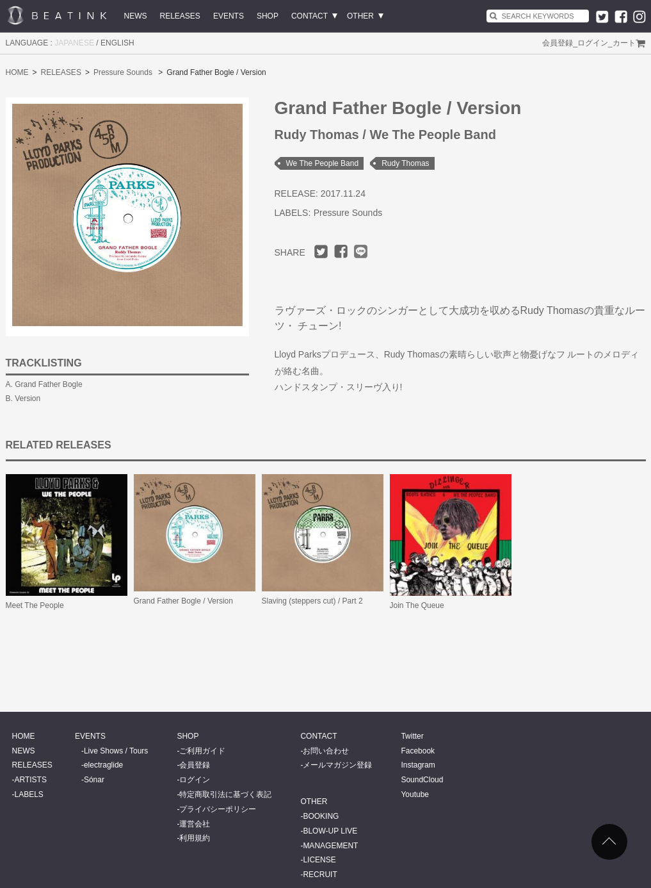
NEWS (135, 16)
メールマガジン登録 (337, 765)
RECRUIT (320, 874)
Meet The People (35, 605)
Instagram (418, 765)
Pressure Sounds (122, 72)
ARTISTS (31, 779)
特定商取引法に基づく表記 (225, 794)
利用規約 (194, 838)
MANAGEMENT (330, 845)
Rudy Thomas (405, 163)
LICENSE (319, 859)
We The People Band (322, 163)
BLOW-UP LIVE (330, 830)
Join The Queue (417, 605)
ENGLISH (117, 42)
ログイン (592, 42)
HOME (17, 72)
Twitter (412, 736)
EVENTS (228, 16)
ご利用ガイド (202, 750)
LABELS (29, 794)
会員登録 (557, 42)
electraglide (103, 765)
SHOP (267, 16)
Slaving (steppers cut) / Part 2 (312, 600)
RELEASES (180, 16)
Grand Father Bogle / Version (183, 600)
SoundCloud (422, 779)
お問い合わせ (326, 750)
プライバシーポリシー (217, 809)
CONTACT (309, 16)
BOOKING (321, 816)
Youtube (415, 794)
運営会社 (194, 823)
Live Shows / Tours (116, 750)
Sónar (94, 779)
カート (624, 42)
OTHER (360, 16)
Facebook (418, 750)
